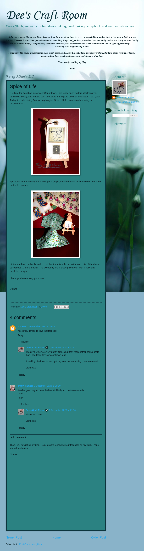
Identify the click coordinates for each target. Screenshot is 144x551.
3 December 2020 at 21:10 (62, 410)
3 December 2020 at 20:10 (47, 386)
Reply (20, 335)
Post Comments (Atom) (30, 544)
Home (56, 537)
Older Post (98, 537)
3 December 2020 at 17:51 (62, 347)
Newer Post (14, 537)
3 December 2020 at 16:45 (41, 326)
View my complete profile (124, 102)
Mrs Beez (23, 326)
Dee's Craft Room (46, 15)
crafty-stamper (25, 386)
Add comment (18, 437)
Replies (24, 342)
